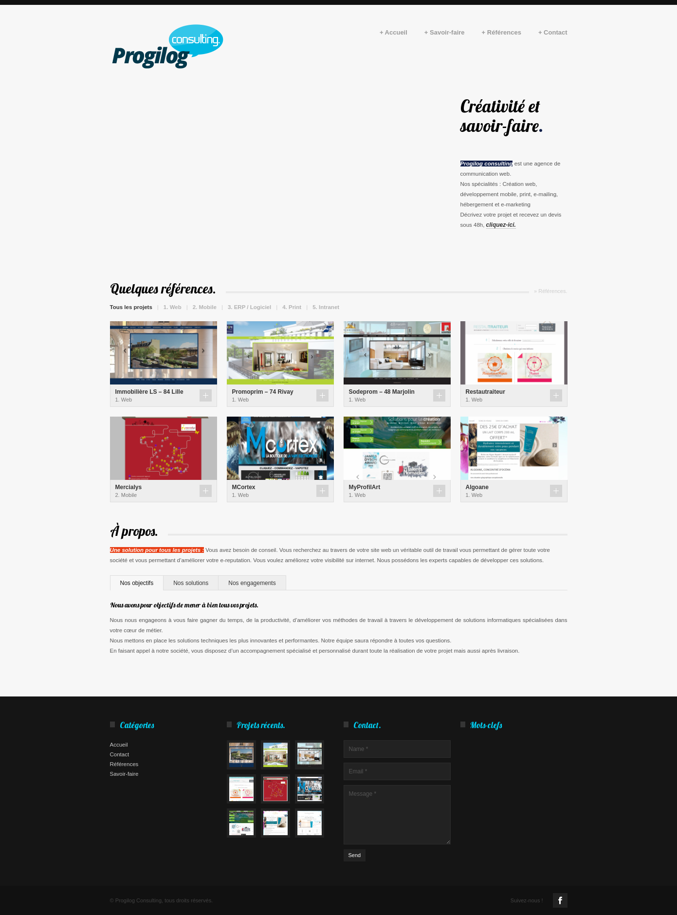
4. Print (291, 307)
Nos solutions (190, 583)
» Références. (550, 291)
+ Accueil (393, 33)
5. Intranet (325, 307)
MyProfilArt (365, 487)
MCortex (244, 487)
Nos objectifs (137, 583)
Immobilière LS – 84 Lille (149, 391)
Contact (119, 754)
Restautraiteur (485, 391)
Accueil (119, 745)
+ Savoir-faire (444, 33)
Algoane (477, 487)
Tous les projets (131, 307)
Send (354, 855)
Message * (397, 814)
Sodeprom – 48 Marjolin (382, 391)
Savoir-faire (124, 774)
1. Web (173, 307)
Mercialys (128, 487)
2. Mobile (205, 307)
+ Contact (552, 33)
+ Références (501, 33)
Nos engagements (251, 583)
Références (124, 764)
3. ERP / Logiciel (249, 307)
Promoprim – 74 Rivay (262, 391)
